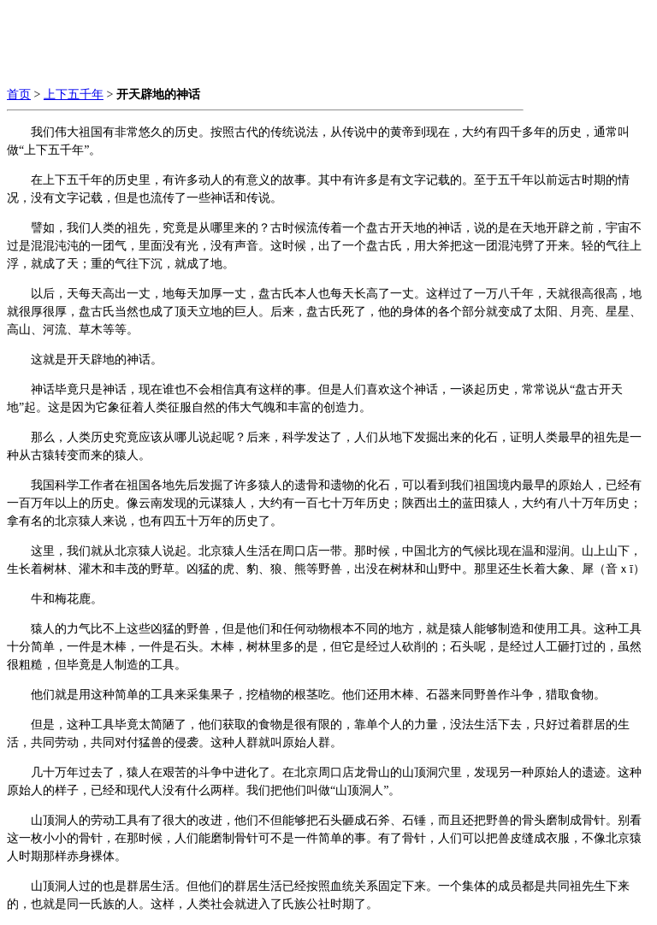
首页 (19, 94)
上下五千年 (74, 94)
